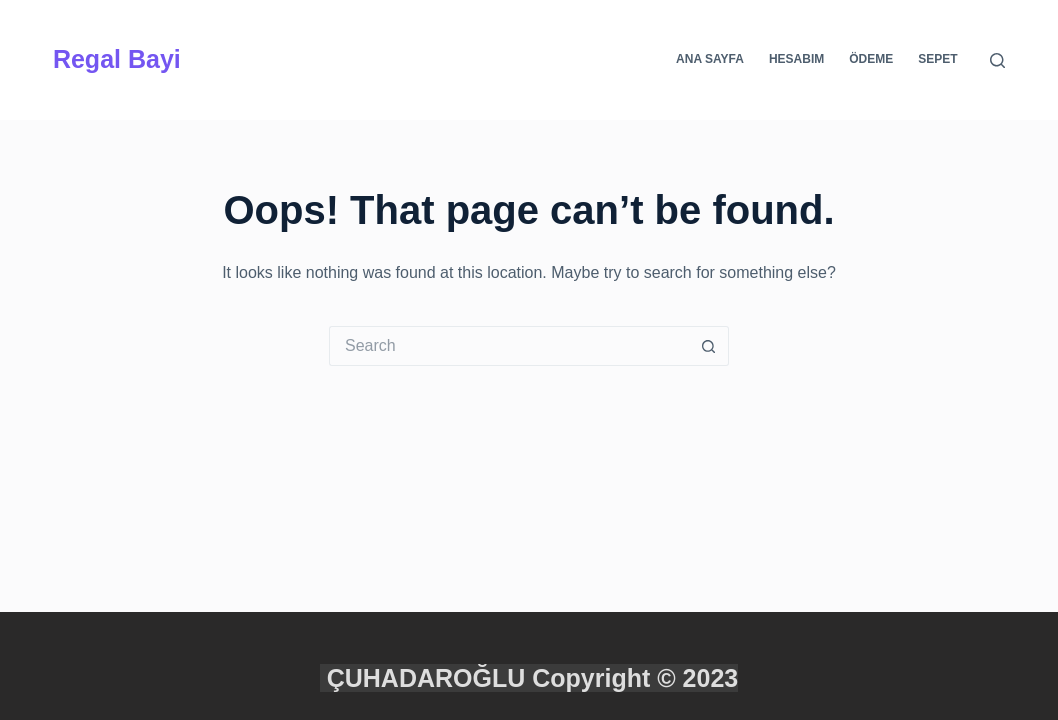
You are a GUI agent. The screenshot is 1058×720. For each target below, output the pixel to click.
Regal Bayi (117, 59)
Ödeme (871, 59)
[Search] (997, 60)
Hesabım (796, 59)
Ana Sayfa (710, 59)
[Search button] (709, 346)
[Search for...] (509, 346)
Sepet (937, 59)
